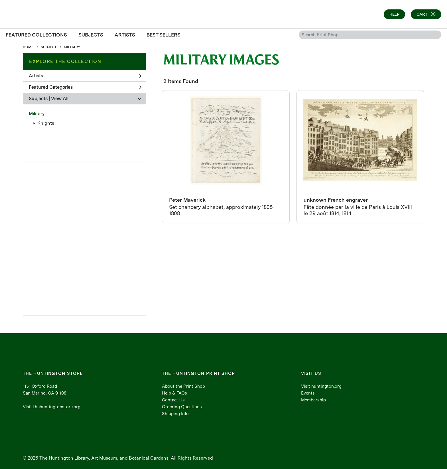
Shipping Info (175, 413)
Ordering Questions (182, 406)
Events (308, 393)
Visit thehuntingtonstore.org (51, 406)
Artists (85, 75)
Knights (45, 123)
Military (37, 113)
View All (59, 98)
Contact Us (173, 400)
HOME (28, 47)
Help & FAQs (174, 393)
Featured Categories (85, 87)
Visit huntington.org (321, 386)
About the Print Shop (183, 386)
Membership (313, 400)
